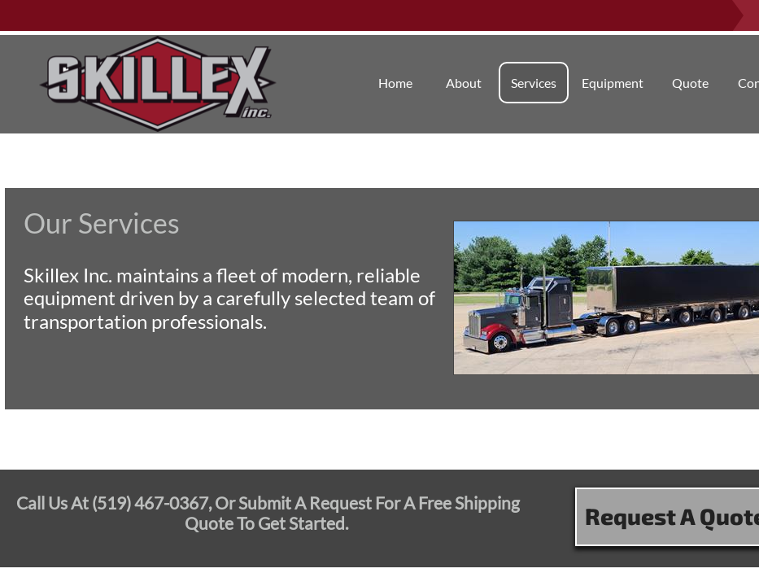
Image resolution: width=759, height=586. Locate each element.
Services (533, 82)
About (464, 82)
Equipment (612, 82)
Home (395, 82)
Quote (690, 82)
